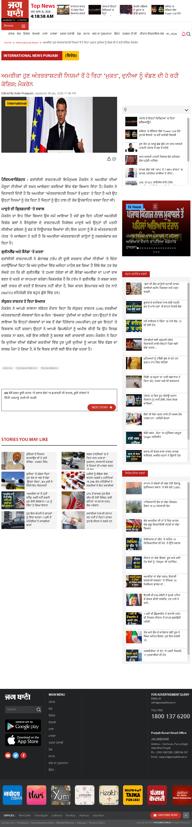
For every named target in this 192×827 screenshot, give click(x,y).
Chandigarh (41, 815)
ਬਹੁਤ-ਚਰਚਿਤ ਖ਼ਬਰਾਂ (136, 274)
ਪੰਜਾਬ (11, 34)
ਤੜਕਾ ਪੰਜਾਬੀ (67, 34)
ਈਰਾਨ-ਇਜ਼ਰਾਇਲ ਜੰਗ (152, 34)
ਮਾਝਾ (45, 34)
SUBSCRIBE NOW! (165, 815)
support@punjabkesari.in (173, 757)
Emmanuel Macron (27, 368)
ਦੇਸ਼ (19, 34)
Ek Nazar (134, 207)
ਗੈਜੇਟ (117, 34)
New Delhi (25, 815)
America (7, 368)
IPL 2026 (171, 34)
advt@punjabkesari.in (163, 702)
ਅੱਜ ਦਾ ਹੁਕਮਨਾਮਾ (102, 34)
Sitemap (81, 823)
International (16, 103)
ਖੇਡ (79, 34)
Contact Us (7, 823)
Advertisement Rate (42, 823)
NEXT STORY (102, 407)
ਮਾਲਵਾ (53, 34)
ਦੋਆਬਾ (36, 34)
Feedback (22, 823)
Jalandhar (98, 815)
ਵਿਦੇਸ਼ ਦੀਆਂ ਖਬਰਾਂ (135, 473)
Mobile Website (65, 823)
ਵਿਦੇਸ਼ (26, 34)
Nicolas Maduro (49, 368)
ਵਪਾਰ (86, 34)
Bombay (70, 815)
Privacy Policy (97, 823)
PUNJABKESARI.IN (162, 823)
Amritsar (84, 815)
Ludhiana (57, 815)
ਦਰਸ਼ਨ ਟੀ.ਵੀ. (130, 34)
